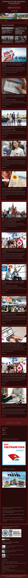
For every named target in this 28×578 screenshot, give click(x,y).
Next (19, 422)
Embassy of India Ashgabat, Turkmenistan (14, 2)
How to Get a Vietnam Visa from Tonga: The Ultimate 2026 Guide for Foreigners (14, 375)
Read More (4, 74)
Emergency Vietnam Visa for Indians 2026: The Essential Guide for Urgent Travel (13, 283)
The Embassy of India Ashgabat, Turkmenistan (17, 575)
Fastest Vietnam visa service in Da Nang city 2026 (14, 158)
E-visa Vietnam (13, 99)
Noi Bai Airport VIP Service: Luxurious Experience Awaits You (13, 313)
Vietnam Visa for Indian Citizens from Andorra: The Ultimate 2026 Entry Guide (13, 65)
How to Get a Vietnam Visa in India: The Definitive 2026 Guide (14, 127)
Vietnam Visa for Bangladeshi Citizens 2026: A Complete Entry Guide (13, 219)
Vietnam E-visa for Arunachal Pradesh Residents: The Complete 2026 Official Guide (13, 97)
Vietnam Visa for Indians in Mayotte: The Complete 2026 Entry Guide (13, 189)
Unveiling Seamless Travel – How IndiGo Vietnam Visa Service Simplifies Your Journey (14, 251)
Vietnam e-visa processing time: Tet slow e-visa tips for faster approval (13, 344)
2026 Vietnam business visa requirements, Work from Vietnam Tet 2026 (13, 406)
